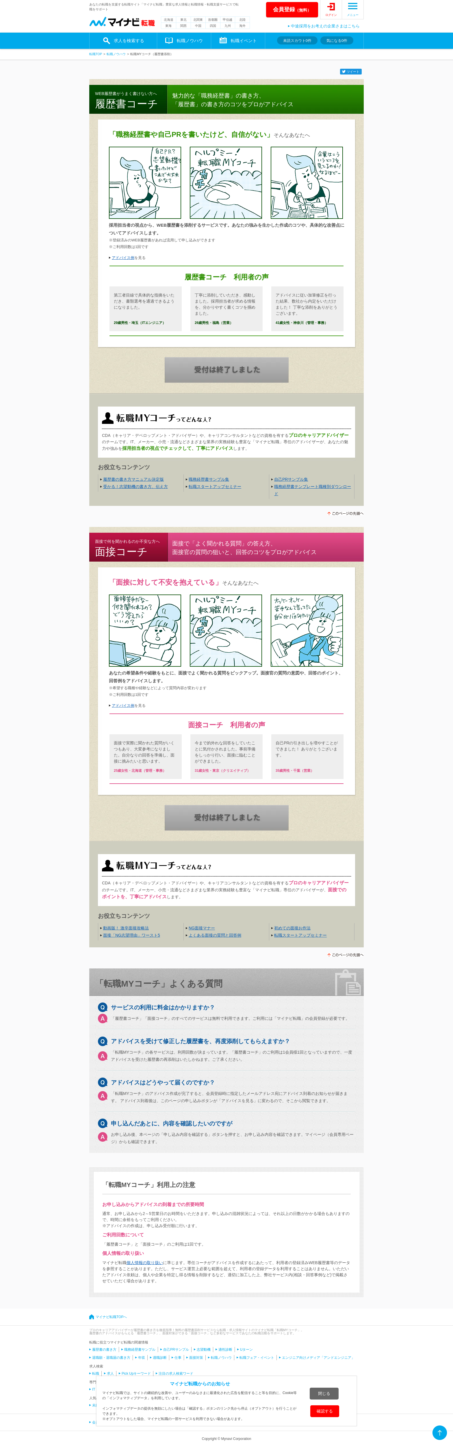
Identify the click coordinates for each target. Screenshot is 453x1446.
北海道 (168, 19)
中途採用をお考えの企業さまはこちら (325, 26)
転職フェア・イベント (257, 1358)
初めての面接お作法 (292, 928)
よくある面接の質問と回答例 (215, 935)
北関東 (198, 19)
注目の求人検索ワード (176, 1374)
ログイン (331, 14)
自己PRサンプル (176, 1350)
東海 (168, 25)
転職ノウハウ (190, 40)
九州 (227, 25)
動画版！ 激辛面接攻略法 (126, 928)
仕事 (177, 1358)
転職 (95, 1374)
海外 (242, 25)
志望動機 (204, 1350)
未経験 (97, 1405)
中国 (198, 25)
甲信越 (227, 19)
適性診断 (225, 1350)
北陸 (242, 19)
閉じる (324, 1393)
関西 (183, 25)
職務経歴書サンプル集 (209, 479)
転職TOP (95, 54)
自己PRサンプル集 (291, 479)
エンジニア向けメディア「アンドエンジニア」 (318, 1358)
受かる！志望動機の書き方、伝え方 (135, 486)
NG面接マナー (202, 928)
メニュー (353, 14)
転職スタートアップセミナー (215, 486)
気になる (336, 40)
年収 (141, 1358)
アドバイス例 (123, 258)
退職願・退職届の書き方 (111, 1358)
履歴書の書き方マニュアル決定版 (133, 479)
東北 (183, 19)
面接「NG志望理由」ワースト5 (131, 935)
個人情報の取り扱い (145, 1262)
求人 (110, 1374)
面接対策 (196, 1358)
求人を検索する (129, 40)
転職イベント (244, 40)
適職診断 (160, 1358)
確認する (325, 1411)
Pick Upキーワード (136, 1374)
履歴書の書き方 (104, 1350)
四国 (213, 25)
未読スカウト (297, 40)
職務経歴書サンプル (139, 1350)
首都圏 (213, 19)
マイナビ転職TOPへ (111, 1317)
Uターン (246, 1350)
